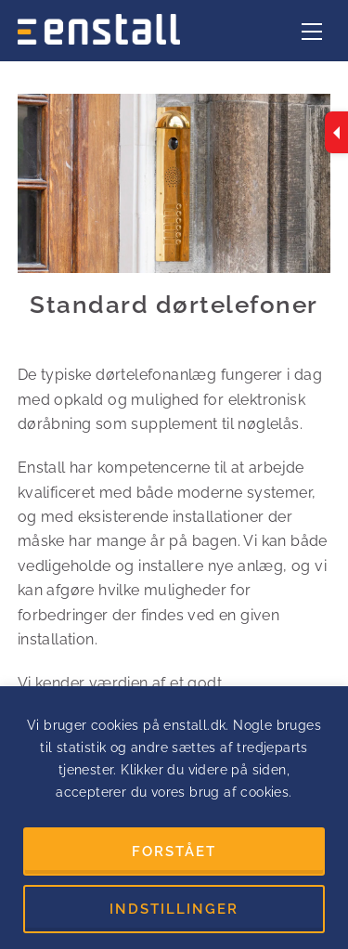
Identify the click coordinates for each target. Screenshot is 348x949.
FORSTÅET (174, 851)
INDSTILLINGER (174, 909)
